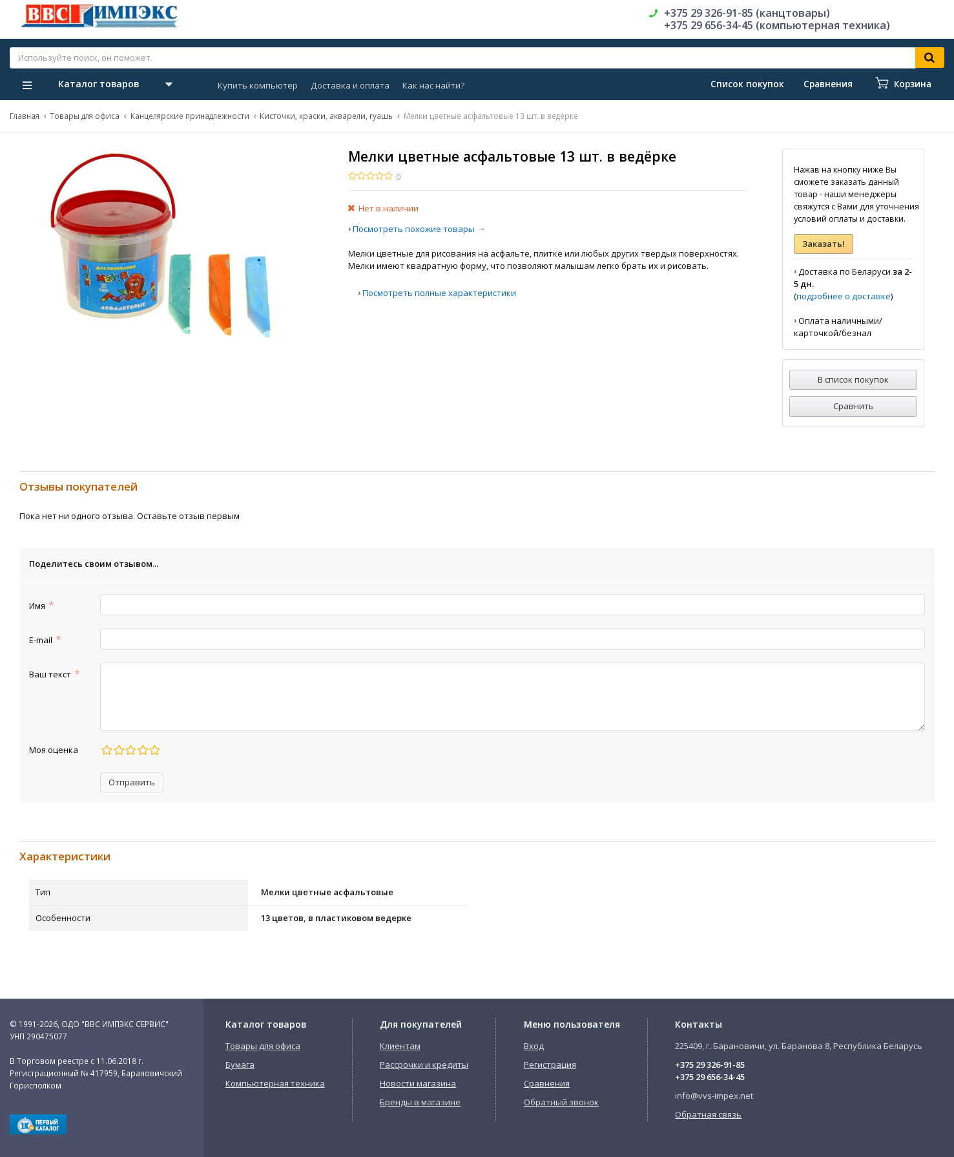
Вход (534, 1046)
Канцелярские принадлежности (189, 116)
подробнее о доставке (843, 296)
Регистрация (550, 1064)
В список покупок (853, 379)
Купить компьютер (258, 85)
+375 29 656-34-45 (710, 1077)
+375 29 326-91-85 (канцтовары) (747, 13)
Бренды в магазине (420, 1102)
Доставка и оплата (350, 85)
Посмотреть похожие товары (414, 229)
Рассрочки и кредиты (424, 1064)
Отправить (132, 782)
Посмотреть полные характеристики (439, 293)
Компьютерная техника (275, 1083)
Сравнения (547, 1083)
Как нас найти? (433, 85)
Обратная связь (708, 1114)
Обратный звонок (561, 1102)
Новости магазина (418, 1083)
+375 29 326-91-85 (710, 1064)
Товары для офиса (84, 116)
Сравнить (853, 406)
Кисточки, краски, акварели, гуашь (326, 116)
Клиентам (400, 1046)
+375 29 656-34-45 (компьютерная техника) (777, 25)
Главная (24, 116)
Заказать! (823, 243)
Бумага (239, 1064)
